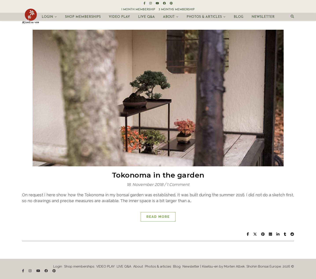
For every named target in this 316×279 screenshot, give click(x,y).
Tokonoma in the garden (158, 175)
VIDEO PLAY (119, 17)
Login (47, 17)
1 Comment (178, 184)
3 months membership (177, 9)
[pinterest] (171, 3)
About (169, 17)
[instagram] (150, 3)
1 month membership (138, 9)
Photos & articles (204, 17)
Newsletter (263, 17)
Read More (158, 217)
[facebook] (164, 3)
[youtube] (158, 3)
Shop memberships (83, 17)
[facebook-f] (145, 3)
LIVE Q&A (146, 17)
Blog (238, 17)
